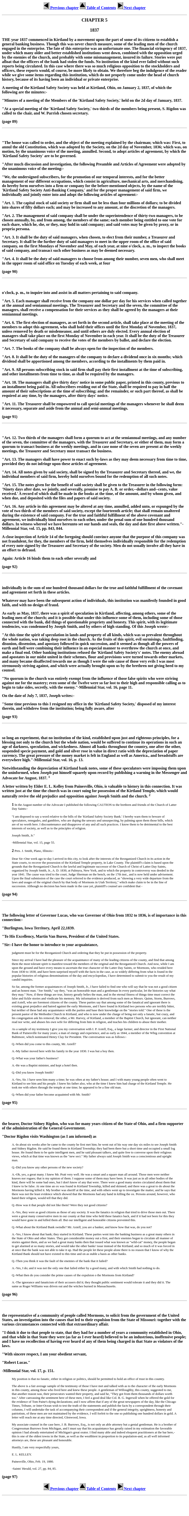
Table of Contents (97, 8)
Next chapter (131, 8)
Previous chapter (61, 8)
